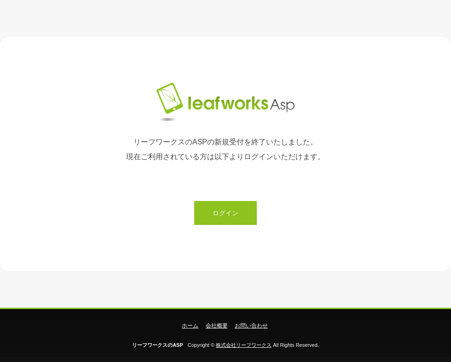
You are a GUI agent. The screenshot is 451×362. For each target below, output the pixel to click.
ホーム (190, 325)
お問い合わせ (251, 325)
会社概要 (217, 325)
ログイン (225, 213)
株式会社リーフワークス (244, 345)
